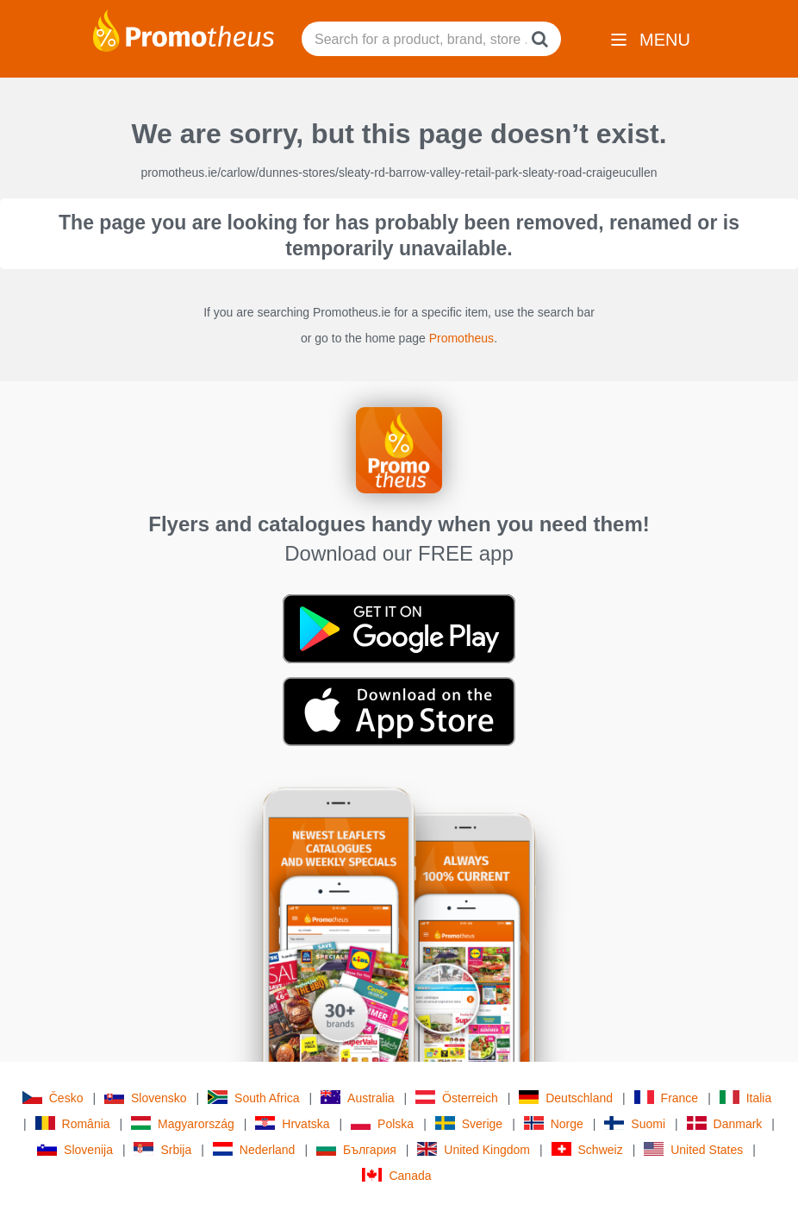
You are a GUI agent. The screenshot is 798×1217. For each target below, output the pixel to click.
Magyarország (182, 1123)
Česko (53, 1097)
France (666, 1097)
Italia (746, 1097)
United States (693, 1149)
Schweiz (587, 1149)
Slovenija (75, 1149)
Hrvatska (292, 1123)
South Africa (254, 1097)
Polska (382, 1123)
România (72, 1123)
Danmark (725, 1123)
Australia (357, 1097)
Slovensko (145, 1097)
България (356, 1149)
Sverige (468, 1123)
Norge (553, 1123)
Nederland (254, 1149)
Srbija (162, 1149)
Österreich (456, 1097)
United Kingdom (473, 1149)
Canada (396, 1175)
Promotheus (461, 338)
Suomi (634, 1123)
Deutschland (566, 1097)
